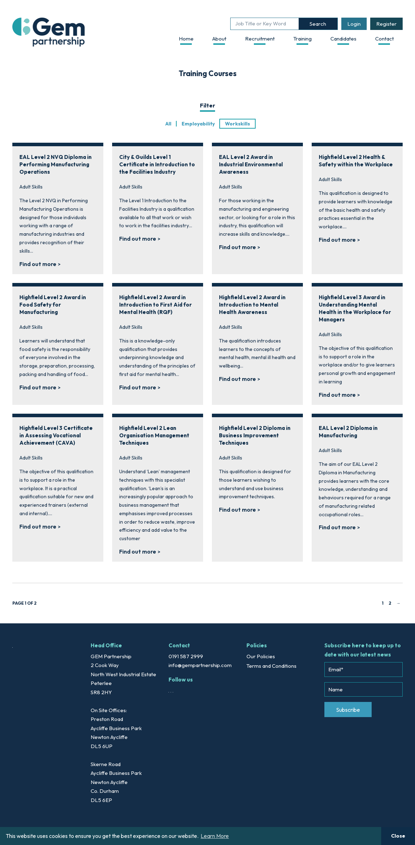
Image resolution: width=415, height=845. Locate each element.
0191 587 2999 (186, 656)
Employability (198, 124)
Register (386, 23)
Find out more (37, 264)
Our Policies (260, 656)
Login (354, 23)
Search (318, 23)
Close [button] (398, 836)
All (168, 124)
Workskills (237, 124)
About (219, 38)
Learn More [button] (215, 835)
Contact (384, 38)
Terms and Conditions (271, 665)
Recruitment (260, 38)
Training (302, 38)
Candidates (343, 38)
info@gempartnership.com (200, 665)
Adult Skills (31, 187)
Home (186, 38)
